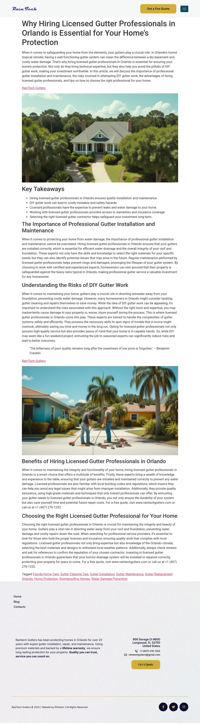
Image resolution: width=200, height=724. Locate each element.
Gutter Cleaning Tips (74, 574)
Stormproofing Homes (74, 579)
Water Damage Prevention (109, 579)
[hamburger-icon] (184, 9)
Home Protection (46, 579)
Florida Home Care (46, 574)
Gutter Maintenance (129, 574)
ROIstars (59, 707)
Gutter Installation (102, 574)
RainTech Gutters (34, 88)
